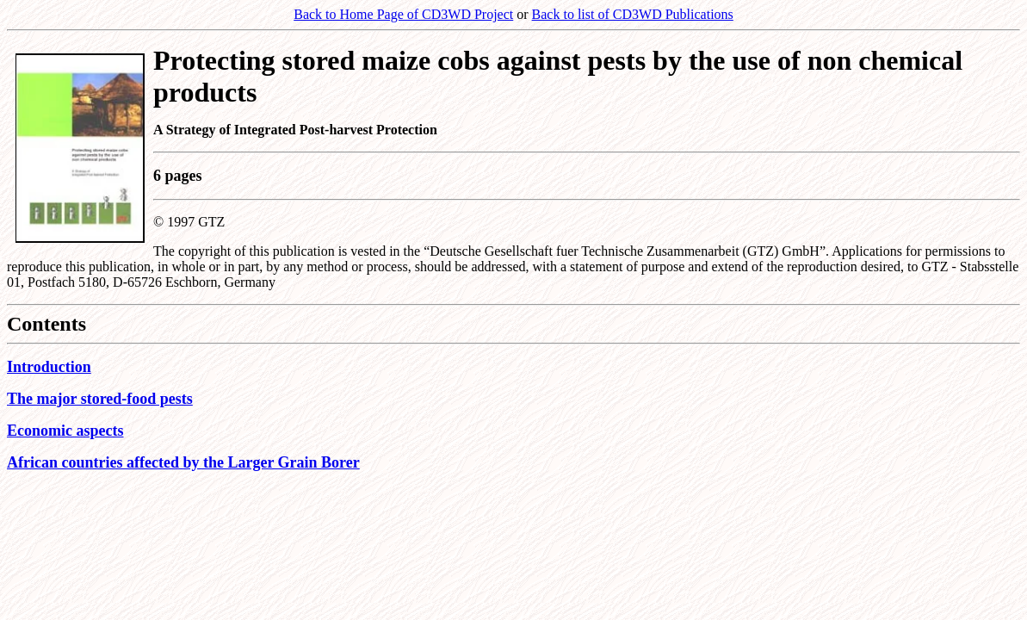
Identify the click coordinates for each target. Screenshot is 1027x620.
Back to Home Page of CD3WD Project (403, 14)
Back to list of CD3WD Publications (632, 14)
